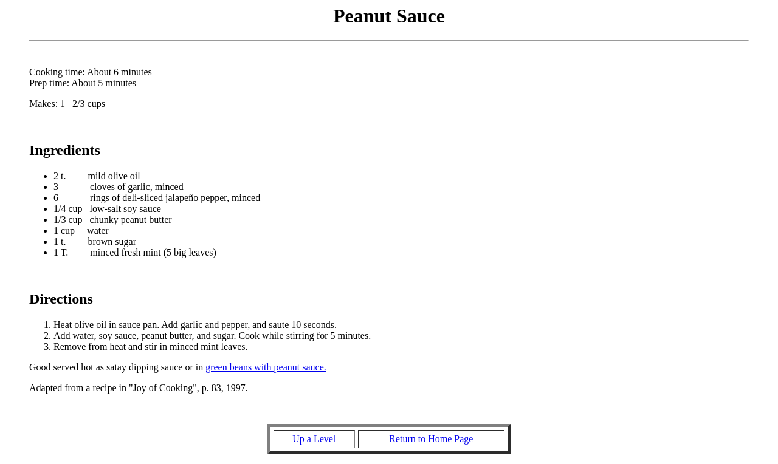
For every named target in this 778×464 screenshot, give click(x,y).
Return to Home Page (431, 439)
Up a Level (314, 439)
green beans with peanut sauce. (265, 367)
